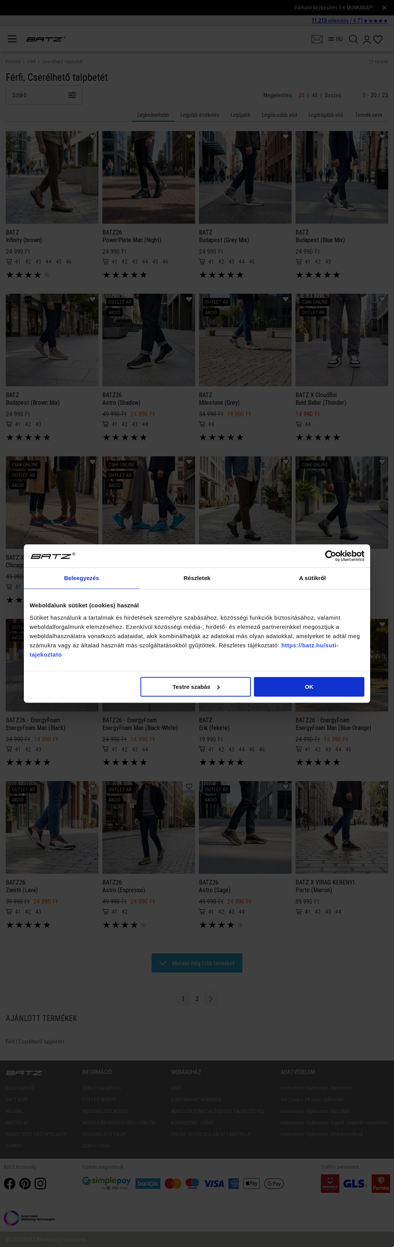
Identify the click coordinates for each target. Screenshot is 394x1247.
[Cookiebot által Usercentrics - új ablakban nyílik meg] (330, 556)
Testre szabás (196, 686)
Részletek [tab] (197, 578)
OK (309, 686)
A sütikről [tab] (312, 578)
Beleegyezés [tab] (81, 578)
